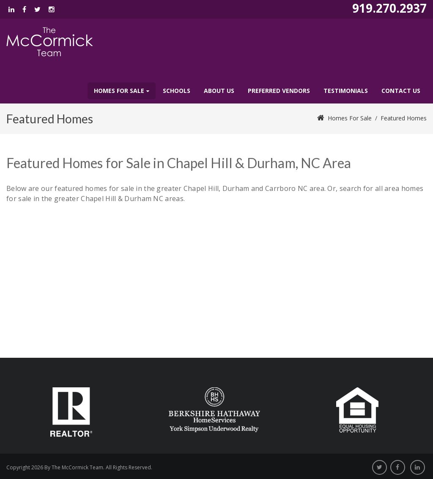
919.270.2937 (389, 8)
